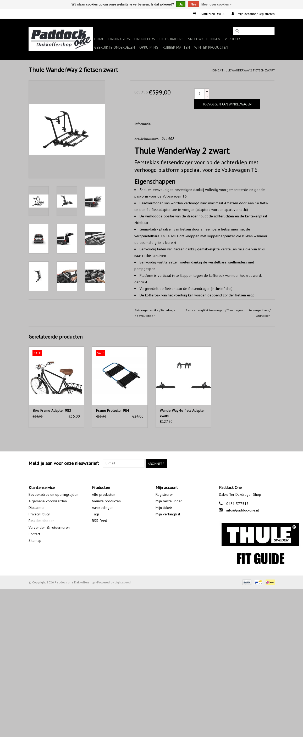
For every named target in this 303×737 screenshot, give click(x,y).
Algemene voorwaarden (48, 500)
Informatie (142, 124)
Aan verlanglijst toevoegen (205, 310)
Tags (96, 513)
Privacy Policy (39, 513)
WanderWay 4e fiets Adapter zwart (182, 413)
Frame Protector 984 (112, 410)
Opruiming (148, 47)
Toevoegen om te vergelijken (248, 310)
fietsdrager (169, 310)
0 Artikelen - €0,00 (209, 14)
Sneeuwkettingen (204, 39)
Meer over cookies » (216, 4)
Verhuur (232, 39)
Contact (34, 533)
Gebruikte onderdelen (114, 47)
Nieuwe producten (106, 500)
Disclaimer (37, 507)
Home (99, 39)
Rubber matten (176, 47)
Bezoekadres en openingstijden (53, 494)
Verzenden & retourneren (49, 527)
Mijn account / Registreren (253, 14)
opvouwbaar (146, 316)
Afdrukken (263, 316)
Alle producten (103, 494)
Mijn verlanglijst (168, 513)
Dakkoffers (144, 39)
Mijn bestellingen (169, 500)
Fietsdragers (171, 39)
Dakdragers (119, 39)
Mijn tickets (164, 507)
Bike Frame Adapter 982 (52, 410)
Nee (193, 4)
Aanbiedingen (102, 507)
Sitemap (35, 540)
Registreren (165, 494)
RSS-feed (99, 520)
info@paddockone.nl (242, 509)
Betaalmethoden (41, 520)
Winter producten (211, 47)
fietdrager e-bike (146, 310)
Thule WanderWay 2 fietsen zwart (248, 70)
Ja (181, 4)
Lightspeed (123, 582)
